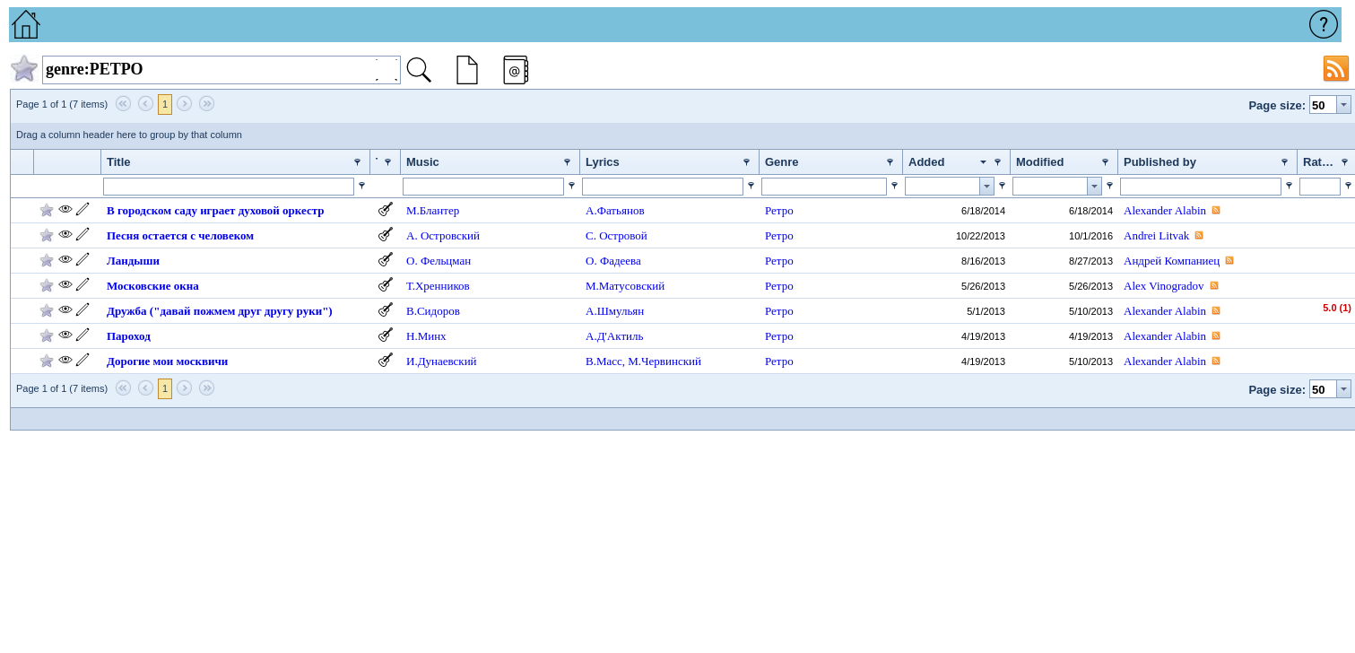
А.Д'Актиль (614, 336)
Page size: (1277, 105)
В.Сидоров (433, 311)
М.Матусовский (625, 285)
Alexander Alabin (1165, 210)
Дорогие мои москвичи (167, 361)
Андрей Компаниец (1172, 260)
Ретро (779, 210)
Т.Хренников (438, 285)
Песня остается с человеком (180, 235)
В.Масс (604, 361)
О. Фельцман (438, 260)
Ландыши (133, 260)
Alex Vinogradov (1164, 285)
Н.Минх (426, 336)
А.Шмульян (615, 311)
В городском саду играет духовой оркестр (215, 210)
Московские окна (153, 285)
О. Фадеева (613, 260)
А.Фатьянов (615, 210)
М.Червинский (664, 361)
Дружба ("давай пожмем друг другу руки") (220, 311)
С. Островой (616, 235)
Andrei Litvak (1156, 235)
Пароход (129, 336)
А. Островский (443, 235)
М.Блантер (432, 210)
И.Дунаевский (441, 361)
